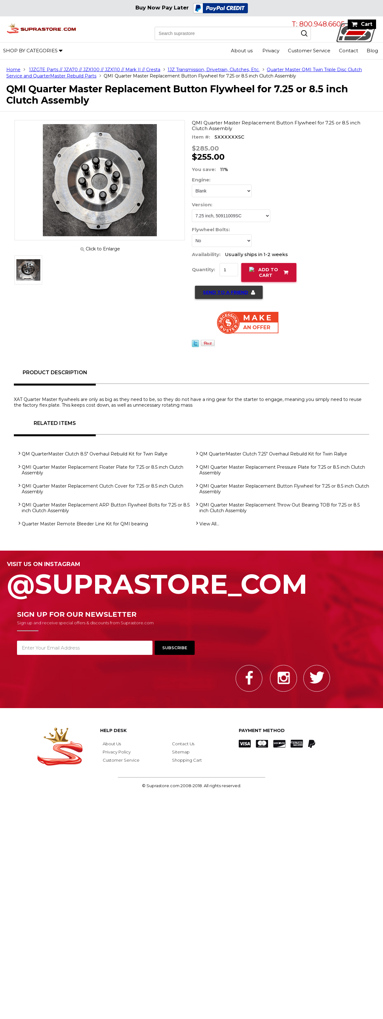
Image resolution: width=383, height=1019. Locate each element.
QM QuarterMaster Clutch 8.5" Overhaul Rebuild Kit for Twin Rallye (95, 454)
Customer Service (309, 51)
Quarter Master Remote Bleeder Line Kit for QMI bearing (85, 524)
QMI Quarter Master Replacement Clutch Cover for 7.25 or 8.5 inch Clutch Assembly (102, 489)
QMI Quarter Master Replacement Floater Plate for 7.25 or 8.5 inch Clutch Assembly (102, 470)
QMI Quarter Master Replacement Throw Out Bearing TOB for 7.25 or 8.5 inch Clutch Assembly (279, 507)
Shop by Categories (30, 51)
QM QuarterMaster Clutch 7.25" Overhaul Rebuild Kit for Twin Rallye (273, 454)
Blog (372, 51)
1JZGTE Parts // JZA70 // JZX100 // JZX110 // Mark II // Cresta (94, 69)
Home (13, 69)
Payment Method (262, 730)
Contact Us (183, 743)
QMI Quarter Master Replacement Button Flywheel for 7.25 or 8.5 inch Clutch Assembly (284, 489)
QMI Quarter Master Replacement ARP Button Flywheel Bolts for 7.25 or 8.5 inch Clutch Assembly (106, 507)
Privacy (270, 51)
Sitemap (181, 751)
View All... (209, 524)
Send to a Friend (225, 292)
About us (242, 51)
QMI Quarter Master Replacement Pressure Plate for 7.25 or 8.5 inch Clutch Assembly (282, 470)
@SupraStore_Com (191, 581)
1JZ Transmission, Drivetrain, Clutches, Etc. (214, 69)
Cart (366, 24)
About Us (112, 743)
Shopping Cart (187, 760)
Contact (348, 51)
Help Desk (113, 730)
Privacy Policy (117, 751)
